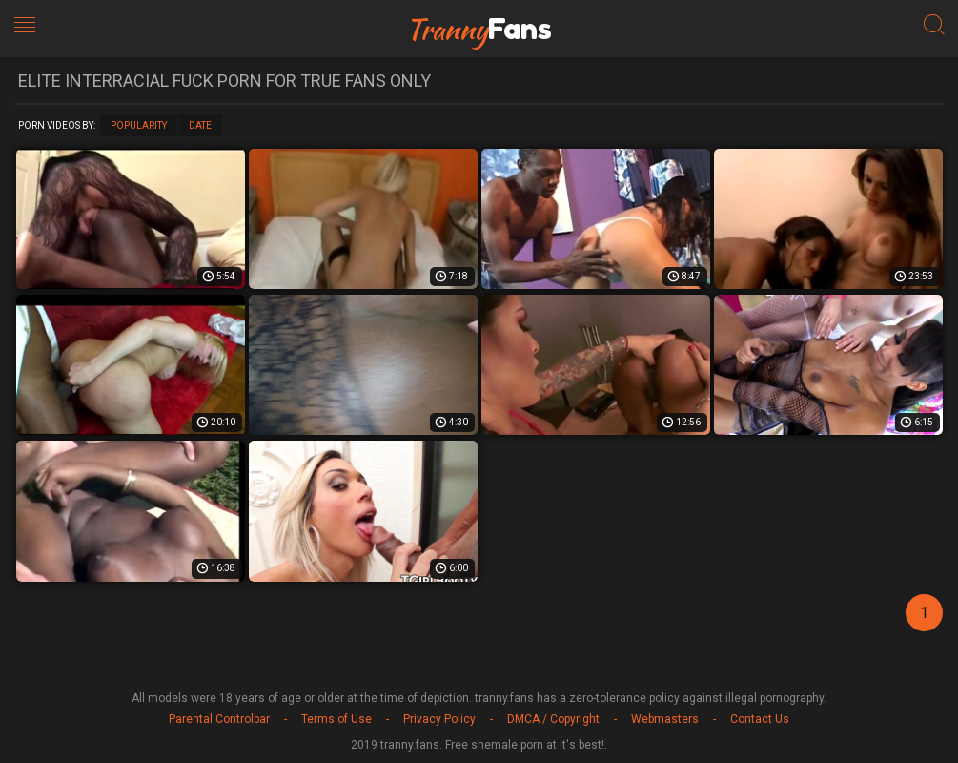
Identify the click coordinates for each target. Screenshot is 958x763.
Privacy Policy (439, 719)
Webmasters (665, 719)
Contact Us (759, 719)
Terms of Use (336, 719)
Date (200, 125)
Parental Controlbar (219, 719)
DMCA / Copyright (553, 719)
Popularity (139, 125)
